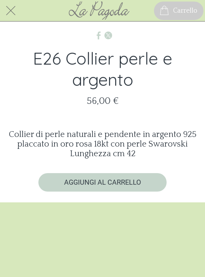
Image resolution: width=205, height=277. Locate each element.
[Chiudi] (10, 10)
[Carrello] (178, 11)
